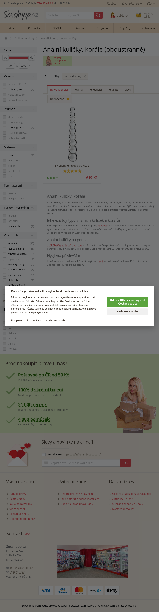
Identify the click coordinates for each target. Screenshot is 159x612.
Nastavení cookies (127, 311)
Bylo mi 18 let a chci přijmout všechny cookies (127, 302)
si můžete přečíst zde (53, 320)
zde (79, 308)
